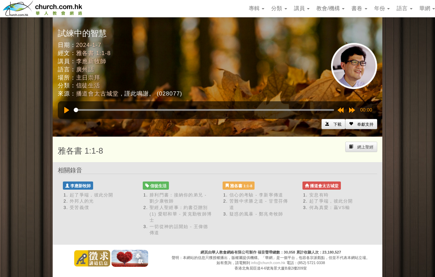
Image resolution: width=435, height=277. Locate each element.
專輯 (256, 8)
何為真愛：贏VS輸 (329, 207)
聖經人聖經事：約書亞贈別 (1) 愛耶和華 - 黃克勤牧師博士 (181, 214)
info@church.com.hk (268, 263)
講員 (302, 8)
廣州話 (85, 69)
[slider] (204, 110)
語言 (404, 8)
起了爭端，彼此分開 (92, 194)
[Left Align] (361, 124)
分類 (279, 8)
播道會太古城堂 (97, 93)
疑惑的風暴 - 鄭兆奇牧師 (256, 214)
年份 (382, 8)
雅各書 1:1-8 (93, 53)
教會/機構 (330, 8)
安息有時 (319, 194)
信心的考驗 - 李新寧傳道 (256, 194)
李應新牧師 (91, 61)
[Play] (66, 110)
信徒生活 (88, 85)
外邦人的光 (82, 201)
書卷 (359, 8)
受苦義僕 (79, 207)
